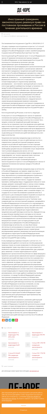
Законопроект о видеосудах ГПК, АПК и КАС (13, 335)
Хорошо (23, 405)
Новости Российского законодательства (16, 36)
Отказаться (23, 410)
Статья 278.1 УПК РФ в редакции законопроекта (38, 345)
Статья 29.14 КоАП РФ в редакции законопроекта (14, 355)
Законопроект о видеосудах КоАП (14, 344)
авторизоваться (34, 371)
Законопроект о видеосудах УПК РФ (38, 334)
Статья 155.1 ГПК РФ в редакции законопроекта (38, 355)
